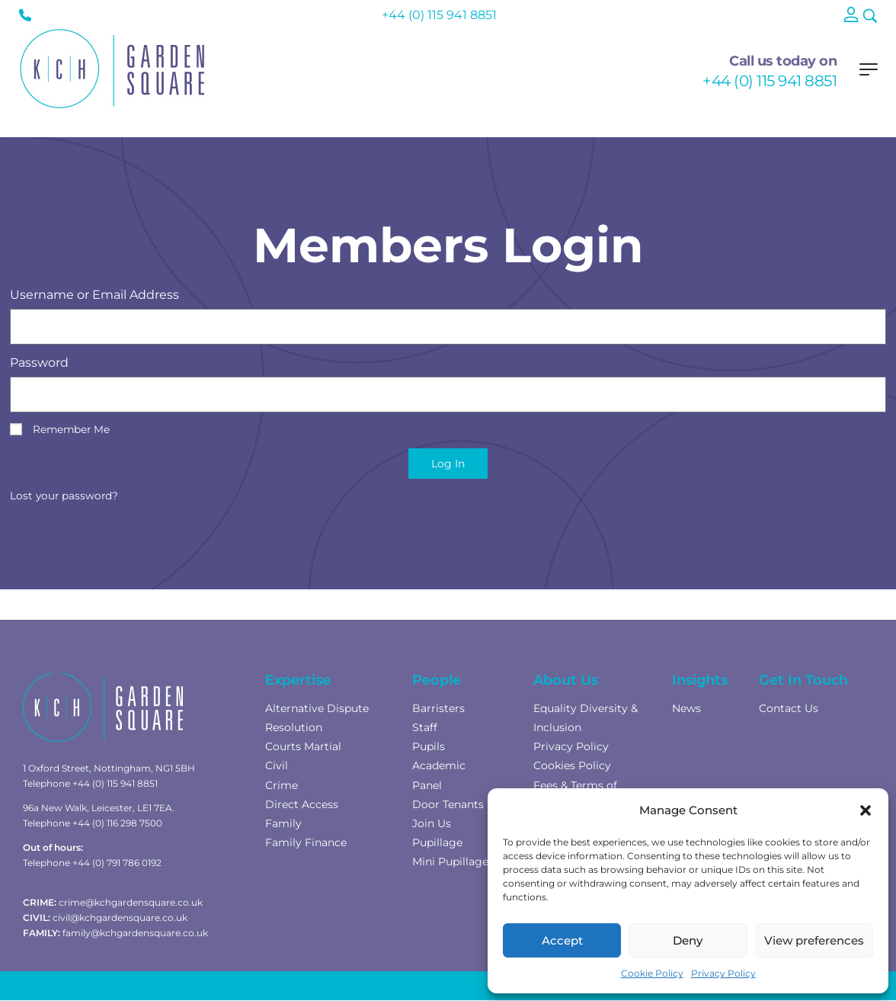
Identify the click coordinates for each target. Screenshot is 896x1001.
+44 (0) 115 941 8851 (769, 80)
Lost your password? (64, 495)
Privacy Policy (723, 973)
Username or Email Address (94, 294)
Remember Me (60, 429)
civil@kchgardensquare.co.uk (120, 917)
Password (39, 362)
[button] (865, 810)
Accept (562, 940)
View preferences (814, 940)
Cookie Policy (652, 973)
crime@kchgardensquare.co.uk (131, 902)
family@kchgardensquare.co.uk (135, 932)
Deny (687, 940)
